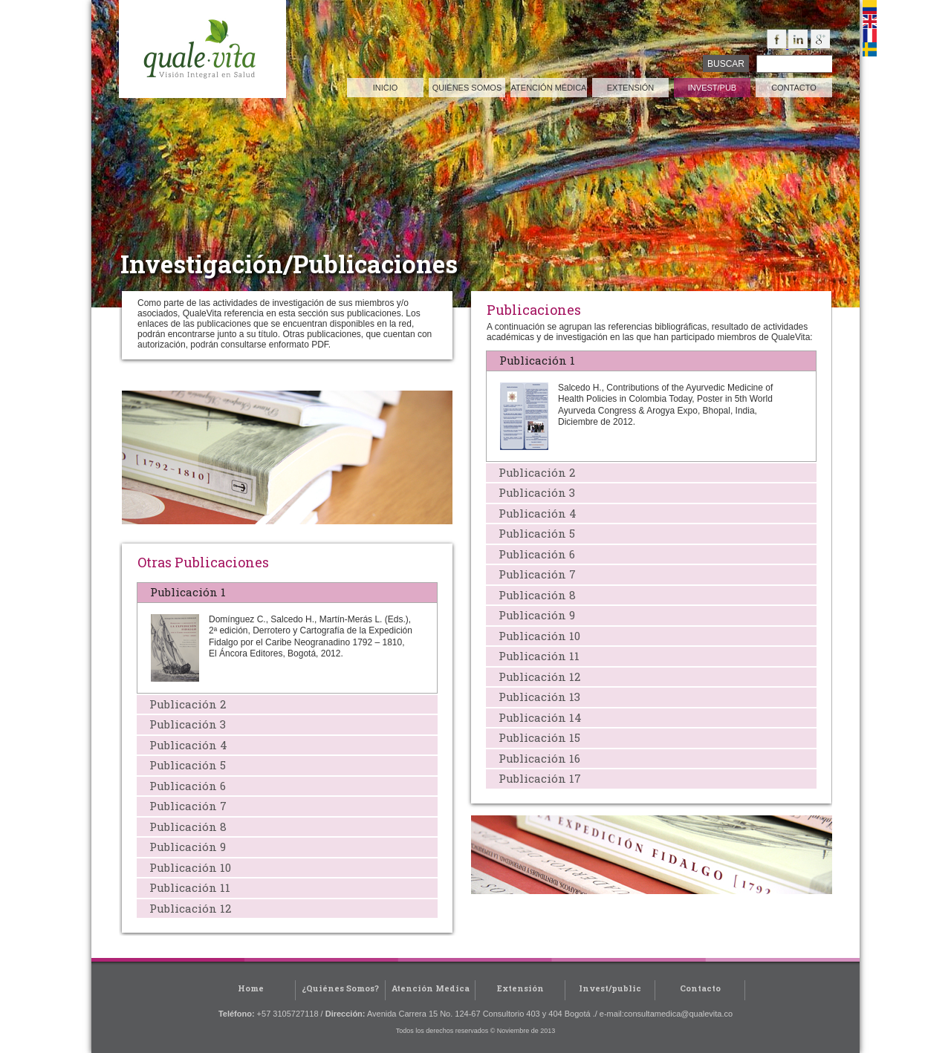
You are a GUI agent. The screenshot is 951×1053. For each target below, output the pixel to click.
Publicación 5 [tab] (534, 533)
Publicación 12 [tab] (536, 676)
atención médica (549, 87)
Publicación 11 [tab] (536, 655)
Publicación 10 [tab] (536, 635)
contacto (794, 87)
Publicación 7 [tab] (534, 574)
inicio (385, 87)
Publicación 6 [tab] (534, 554)
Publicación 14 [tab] (537, 717)
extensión (631, 87)
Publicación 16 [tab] (536, 758)
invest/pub (712, 87)
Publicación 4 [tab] (534, 513)
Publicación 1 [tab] (534, 360)
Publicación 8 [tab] (534, 594)
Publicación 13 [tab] (536, 696)
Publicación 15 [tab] (536, 737)
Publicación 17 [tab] (537, 778)
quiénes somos (467, 87)
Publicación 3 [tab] (534, 492)
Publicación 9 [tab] (534, 614)
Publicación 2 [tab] (534, 472)
